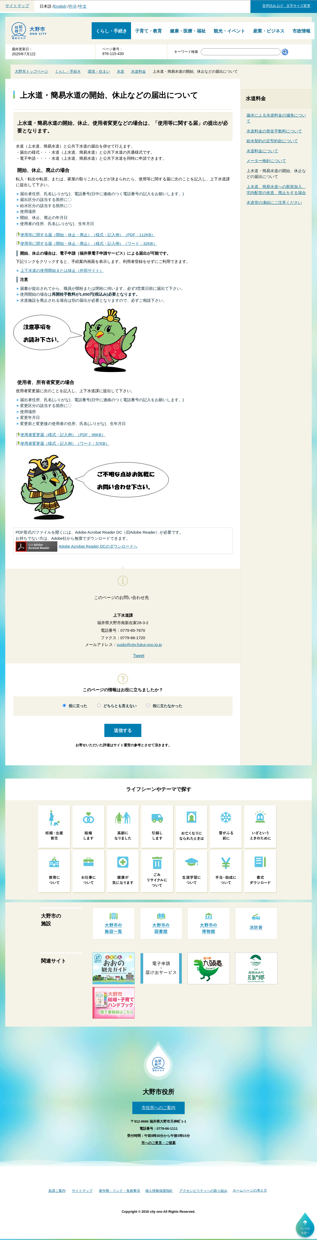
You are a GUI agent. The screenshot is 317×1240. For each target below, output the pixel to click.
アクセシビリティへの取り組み (203, 1191)
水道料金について (262, 151)
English (60, 6)
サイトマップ (17, 6)
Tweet (138, 655)
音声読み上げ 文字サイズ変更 (286, 6)
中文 (83, 6)
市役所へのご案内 (158, 1107)
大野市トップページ (31, 71)
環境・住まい (99, 71)
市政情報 (301, 31)
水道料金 (138, 71)
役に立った (78, 706)
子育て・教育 (148, 31)
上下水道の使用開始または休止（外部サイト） (62, 270)
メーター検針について (266, 160)
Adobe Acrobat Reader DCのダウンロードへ (76, 546)
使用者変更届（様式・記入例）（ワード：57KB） (64, 443)
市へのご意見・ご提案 (158, 1143)
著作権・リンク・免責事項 (119, 1191)
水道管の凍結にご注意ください (274, 202)
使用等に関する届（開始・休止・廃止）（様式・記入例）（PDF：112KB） (87, 234)
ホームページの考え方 (250, 1190)
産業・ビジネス (269, 31)
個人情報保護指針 (159, 1191)
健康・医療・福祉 (188, 31)
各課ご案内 (57, 1191)
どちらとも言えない (120, 706)
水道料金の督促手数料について (274, 131)
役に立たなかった (167, 706)
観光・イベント (229, 31)
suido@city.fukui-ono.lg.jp (139, 644)
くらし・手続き (111, 31)
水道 (120, 71)
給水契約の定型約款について (272, 141)
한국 (73, 6)
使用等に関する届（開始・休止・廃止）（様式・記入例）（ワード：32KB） (88, 243)
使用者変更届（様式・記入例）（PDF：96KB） (62, 434)
